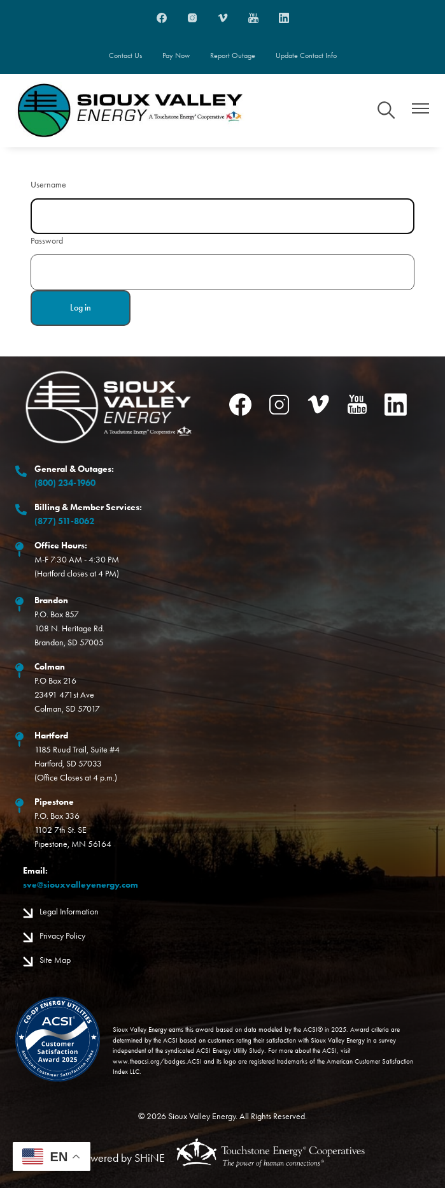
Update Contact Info (306, 55)
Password (47, 240)
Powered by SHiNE (122, 1158)
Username (48, 184)
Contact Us (125, 55)
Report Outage (232, 55)
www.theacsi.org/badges (149, 1061)
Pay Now (176, 55)
